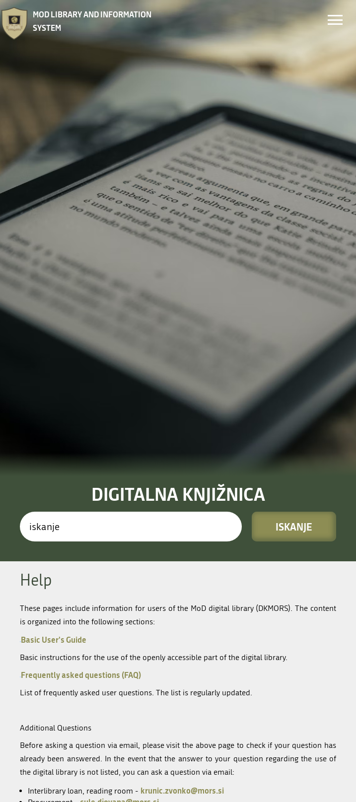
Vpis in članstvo (240, 654)
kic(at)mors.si (94, 716)
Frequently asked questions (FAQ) (80, 424)
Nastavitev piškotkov (99, 775)
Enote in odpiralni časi (253, 638)
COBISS (77, 793)
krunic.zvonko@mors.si (182, 540)
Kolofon (78, 749)
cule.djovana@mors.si (119, 551)
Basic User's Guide (53, 389)
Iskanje (294, 276)
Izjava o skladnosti (96, 762)
